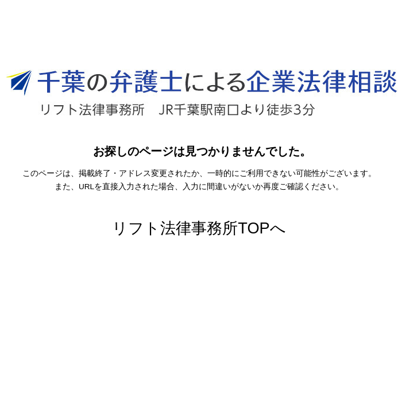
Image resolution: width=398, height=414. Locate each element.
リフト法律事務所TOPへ (198, 228)
